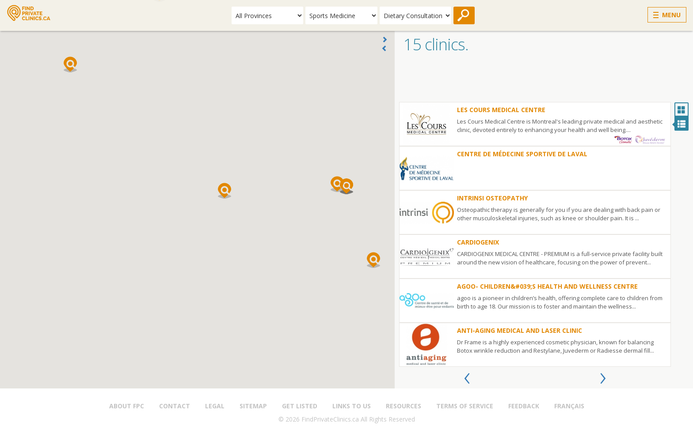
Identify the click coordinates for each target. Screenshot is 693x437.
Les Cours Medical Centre (501, 109)
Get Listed (299, 406)
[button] (224, 191)
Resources (403, 406)
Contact (174, 406)
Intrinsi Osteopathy (492, 198)
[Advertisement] (544, 80)
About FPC (126, 406)
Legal (215, 406)
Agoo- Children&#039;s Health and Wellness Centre (547, 286)
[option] (535, 234)
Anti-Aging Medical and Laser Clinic (519, 330)
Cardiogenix (478, 242)
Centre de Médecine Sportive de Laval (522, 154)
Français (569, 406)
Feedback (523, 406)
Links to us (351, 406)
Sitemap (253, 406)
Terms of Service (464, 406)
